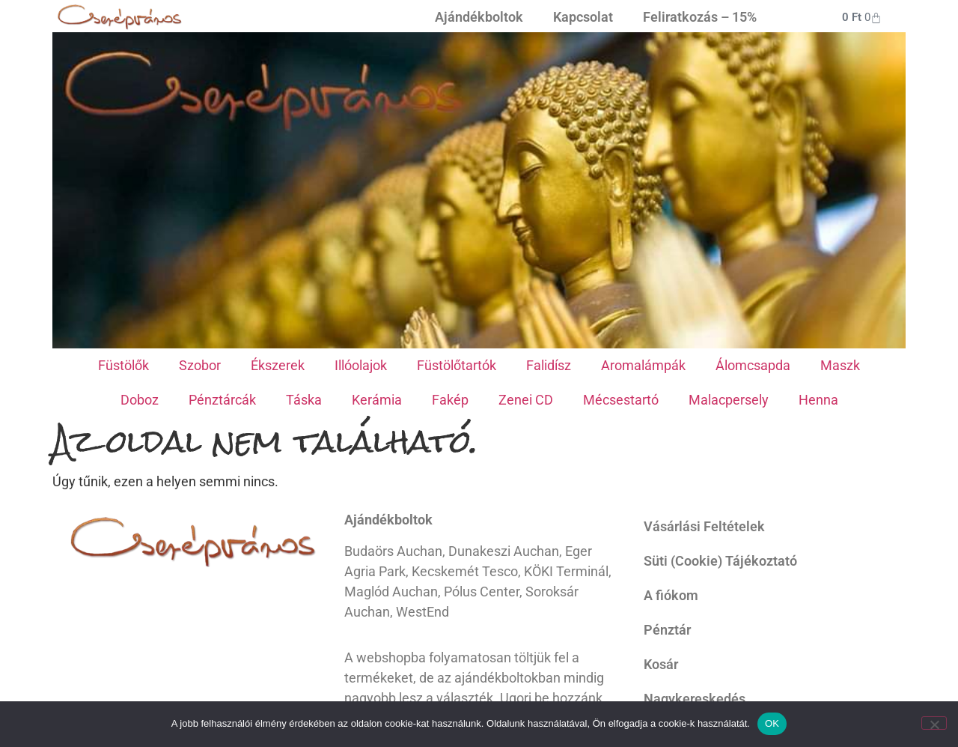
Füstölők (123, 365)
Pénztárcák (222, 400)
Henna (818, 400)
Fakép (450, 400)
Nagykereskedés (694, 699)
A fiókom (671, 595)
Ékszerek (278, 365)
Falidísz (548, 365)
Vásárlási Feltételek (704, 526)
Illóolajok (361, 365)
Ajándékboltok (479, 17)
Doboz (139, 400)
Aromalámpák (643, 365)
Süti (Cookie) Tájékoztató (720, 561)
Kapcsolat (583, 17)
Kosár (661, 664)
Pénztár (667, 630)
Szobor (200, 365)
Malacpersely (729, 400)
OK (772, 723)
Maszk (840, 365)
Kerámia (377, 400)
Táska (304, 400)
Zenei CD (525, 400)
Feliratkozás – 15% (700, 17)
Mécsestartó (621, 400)
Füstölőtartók (456, 365)
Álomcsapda (753, 365)
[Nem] (934, 723)
